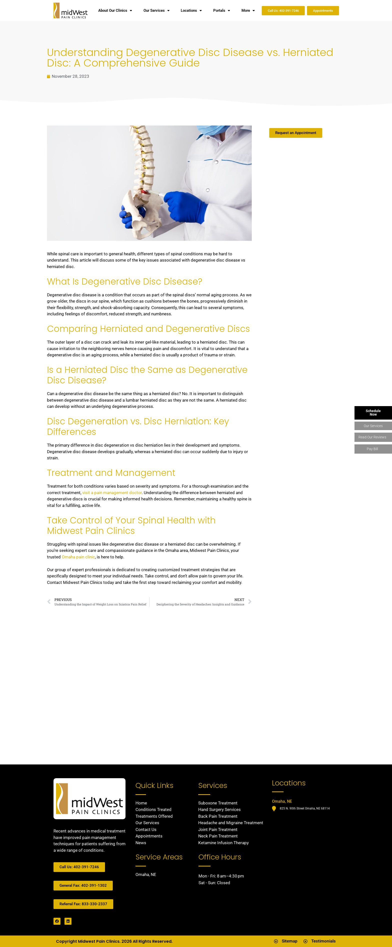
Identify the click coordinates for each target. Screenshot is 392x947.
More (248, 10)
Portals (221, 10)
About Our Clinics (115, 10)
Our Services (157, 10)
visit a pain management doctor (112, 492)
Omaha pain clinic (78, 556)
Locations (191, 10)
